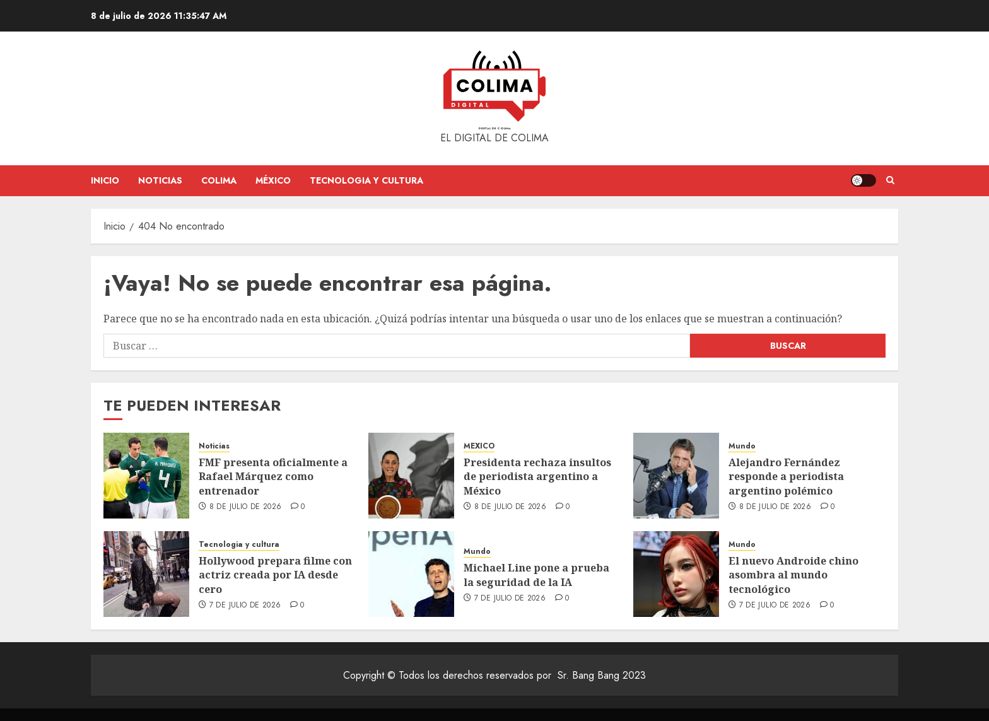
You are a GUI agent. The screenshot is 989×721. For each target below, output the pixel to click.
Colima (219, 180)
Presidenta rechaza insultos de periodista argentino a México (537, 476)
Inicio (105, 180)
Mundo (742, 446)
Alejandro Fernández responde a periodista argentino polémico (786, 476)
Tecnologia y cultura (366, 180)
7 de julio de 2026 (245, 606)
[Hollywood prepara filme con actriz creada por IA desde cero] (146, 574)
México (273, 180)
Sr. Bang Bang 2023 (602, 675)
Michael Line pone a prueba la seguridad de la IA (536, 575)
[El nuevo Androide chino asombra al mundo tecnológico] (676, 574)
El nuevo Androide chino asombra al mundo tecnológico (793, 575)
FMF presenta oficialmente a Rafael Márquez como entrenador (273, 476)
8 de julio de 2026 (245, 507)
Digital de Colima (495, 128)
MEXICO (479, 446)
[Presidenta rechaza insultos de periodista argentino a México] (411, 476)
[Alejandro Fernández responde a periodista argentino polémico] (676, 476)
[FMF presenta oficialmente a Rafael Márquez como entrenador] (146, 476)
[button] (890, 180)
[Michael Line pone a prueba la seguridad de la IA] (411, 574)
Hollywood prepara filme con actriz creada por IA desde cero (275, 575)
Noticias (160, 180)
